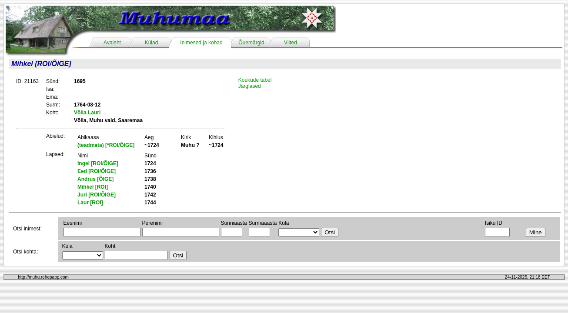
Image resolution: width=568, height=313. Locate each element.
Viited (290, 43)
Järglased (249, 86)
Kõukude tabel (255, 80)
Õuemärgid (251, 43)
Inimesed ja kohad (201, 43)
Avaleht (112, 43)
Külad (151, 43)
